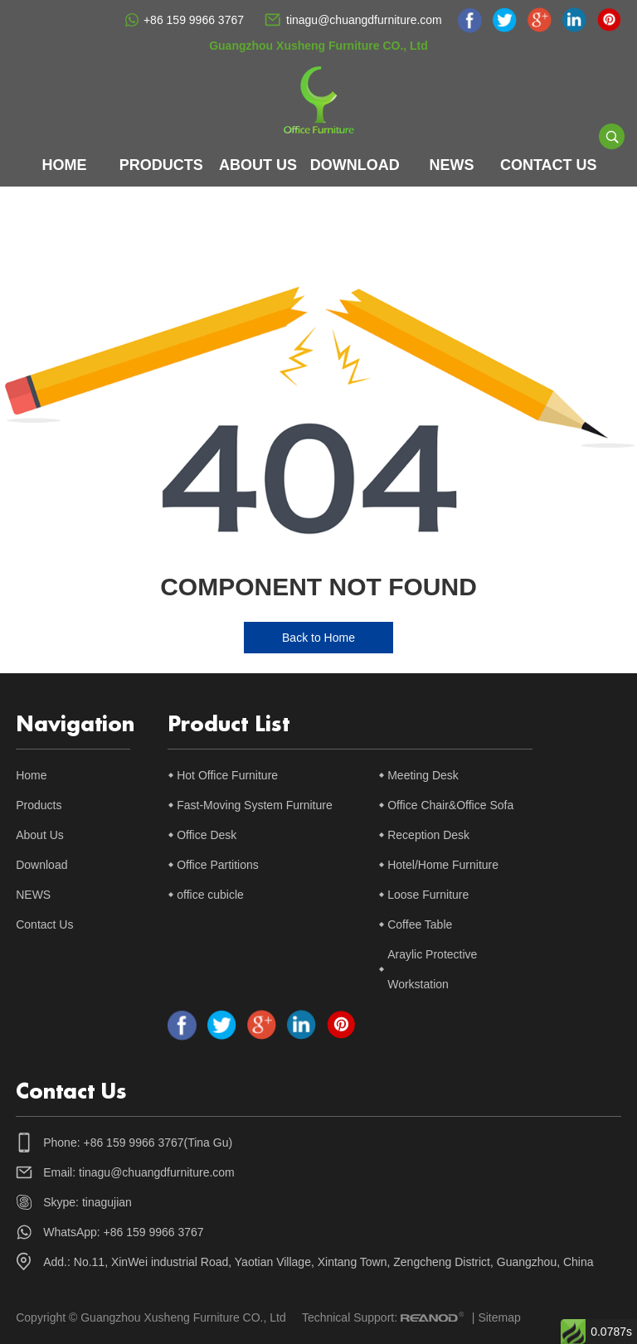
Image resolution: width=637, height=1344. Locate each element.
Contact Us (548, 165)
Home (64, 165)
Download (355, 165)
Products (161, 165)
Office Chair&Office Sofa (450, 805)
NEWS (452, 165)
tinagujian (107, 1202)
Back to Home (318, 637)
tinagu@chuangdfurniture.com (364, 20)
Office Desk (206, 835)
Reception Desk (428, 835)
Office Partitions (218, 864)
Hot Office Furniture (227, 775)
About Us (258, 165)
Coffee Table (419, 924)
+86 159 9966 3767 (193, 20)
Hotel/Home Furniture (442, 864)
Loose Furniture (428, 894)
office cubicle (210, 894)
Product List (228, 725)
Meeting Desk (423, 775)
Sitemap (499, 1317)
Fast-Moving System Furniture (255, 805)
